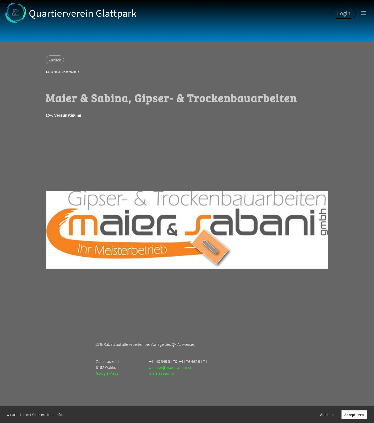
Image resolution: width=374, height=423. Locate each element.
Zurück (54, 59)
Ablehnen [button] (327, 414)
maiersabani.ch (162, 373)
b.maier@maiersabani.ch (170, 367)
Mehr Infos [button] (55, 414)
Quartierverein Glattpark (83, 13)
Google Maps (107, 373)
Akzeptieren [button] (354, 414)
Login (343, 13)
